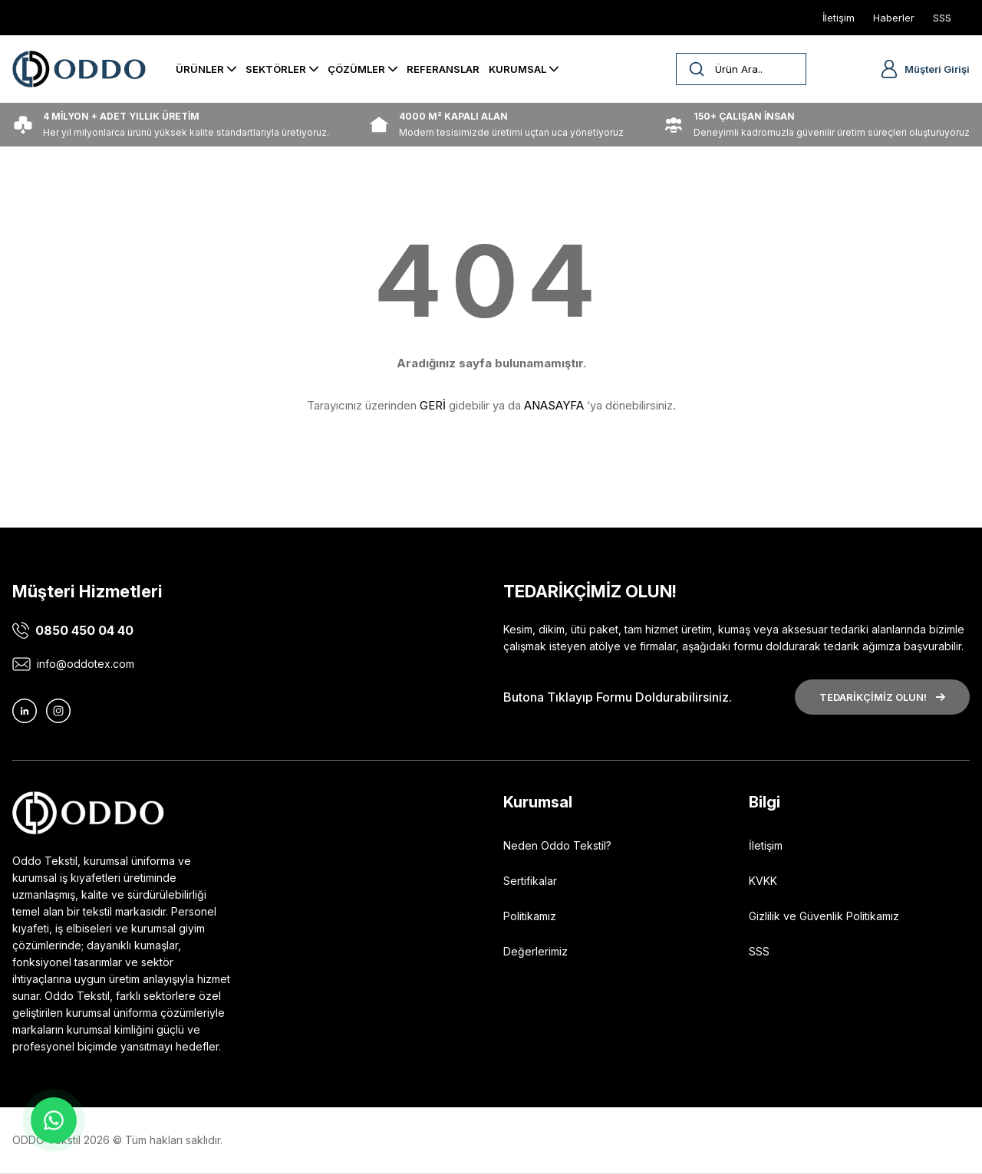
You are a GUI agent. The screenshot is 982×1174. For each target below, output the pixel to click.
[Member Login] (889, 69)
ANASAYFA (554, 405)
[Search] (741, 69)
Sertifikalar (530, 880)
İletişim (766, 845)
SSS (759, 951)
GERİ (433, 405)
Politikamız (529, 915)
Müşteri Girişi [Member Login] (937, 69)
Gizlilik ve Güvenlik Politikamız (824, 915)
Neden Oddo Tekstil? (557, 845)
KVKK (763, 880)
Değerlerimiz (535, 951)
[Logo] (79, 69)
